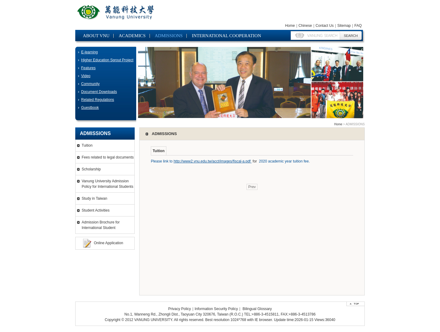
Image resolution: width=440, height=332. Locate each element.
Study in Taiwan (94, 198)
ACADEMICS (132, 35)
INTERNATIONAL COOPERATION (226, 35)
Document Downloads (99, 92)
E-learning (89, 52)
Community (90, 84)
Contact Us (325, 25)
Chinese (305, 25)
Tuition (87, 145)
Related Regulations (97, 100)
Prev (252, 187)
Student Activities (95, 210)
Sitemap (344, 25)
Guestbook (90, 107)
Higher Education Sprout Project (107, 60)
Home (290, 25)
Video (85, 76)
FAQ (358, 25)
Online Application (108, 243)
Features (88, 68)
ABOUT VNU (96, 35)
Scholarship (91, 169)
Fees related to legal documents (108, 157)
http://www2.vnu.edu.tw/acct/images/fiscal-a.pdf (213, 161)
